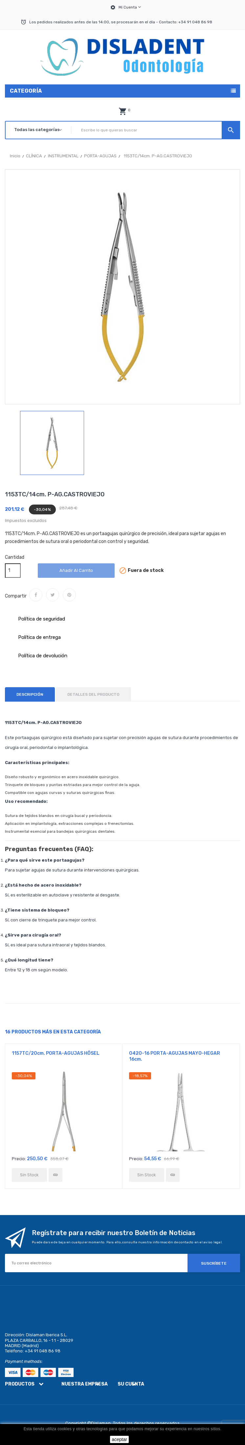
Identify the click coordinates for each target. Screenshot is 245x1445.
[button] (122, 111)
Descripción (29, 694)
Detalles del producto (93, 694)
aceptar (119, 1439)
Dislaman (101, 1423)
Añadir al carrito (76, 570)
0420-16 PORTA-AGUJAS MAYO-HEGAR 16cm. (174, 1056)
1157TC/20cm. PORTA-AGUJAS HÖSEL (56, 1053)
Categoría (26, 91)
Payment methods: (24, 1361)
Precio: (19, 1158)
